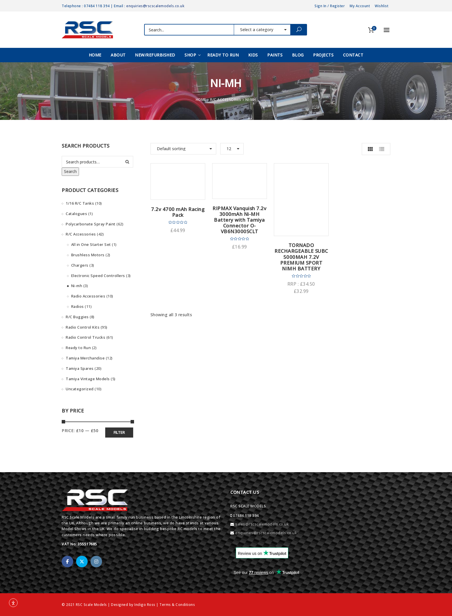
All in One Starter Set (91, 244)
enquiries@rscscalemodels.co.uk (155, 5)
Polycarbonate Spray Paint (91, 224)
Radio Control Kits (82, 327)
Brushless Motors (88, 254)
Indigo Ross (144, 604)
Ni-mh (76, 285)
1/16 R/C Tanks (80, 203)
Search (70, 171)
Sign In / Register (329, 5)
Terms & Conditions (177, 604)
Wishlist (381, 5)
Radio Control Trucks (85, 337)
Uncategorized (80, 388)
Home (201, 99)
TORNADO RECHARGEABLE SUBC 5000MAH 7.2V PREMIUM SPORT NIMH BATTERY (301, 257)
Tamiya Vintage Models (88, 378)
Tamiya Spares (80, 368)
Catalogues (76, 213)
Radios (77, 306)
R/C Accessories (225, 99)
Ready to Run (78, 347)
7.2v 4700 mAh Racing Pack (177, 212)
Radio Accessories (88, 296)
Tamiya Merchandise (85, 358)
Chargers (79, 265)
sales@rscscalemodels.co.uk (262, 524)
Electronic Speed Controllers (98, 275)
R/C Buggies (77, 316)
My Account (360, 5)
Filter (119, 432)
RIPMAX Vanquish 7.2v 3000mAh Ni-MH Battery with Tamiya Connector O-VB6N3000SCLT (239, 220)
